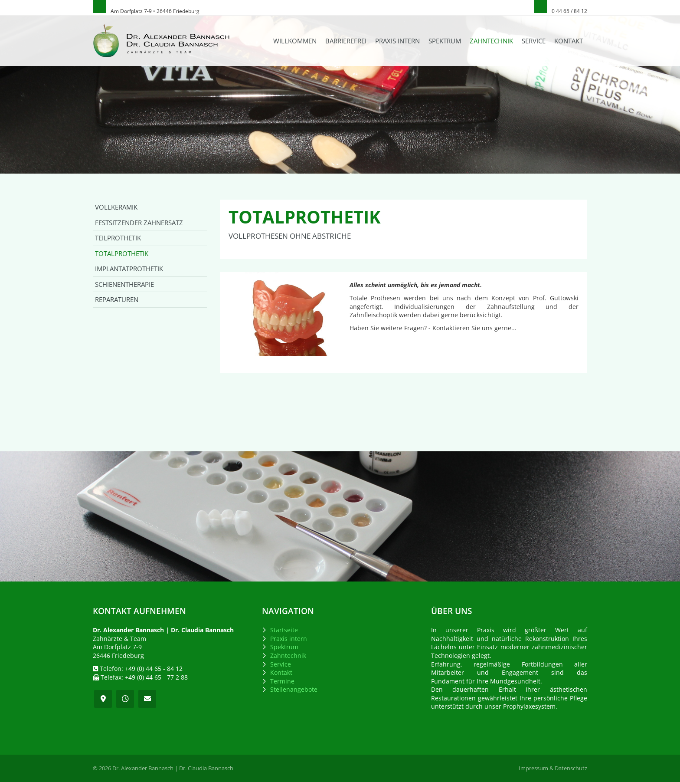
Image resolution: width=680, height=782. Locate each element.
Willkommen (295, 40)
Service (534, 40)
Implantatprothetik (129, 268)
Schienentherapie (124, 284)
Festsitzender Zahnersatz (139, 222)
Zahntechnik (491, 40)
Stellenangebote (293, 689)
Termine (282, 681)
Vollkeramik (116, 207)
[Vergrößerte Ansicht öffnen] (282, 314)
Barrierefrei (345, 40)
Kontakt (568, 40)
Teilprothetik (118, 237)
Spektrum (444, 40)
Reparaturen (116, 299)
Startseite (284, 630)
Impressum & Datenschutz (553, 768)
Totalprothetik (121, 253)
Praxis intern (397, 40)
